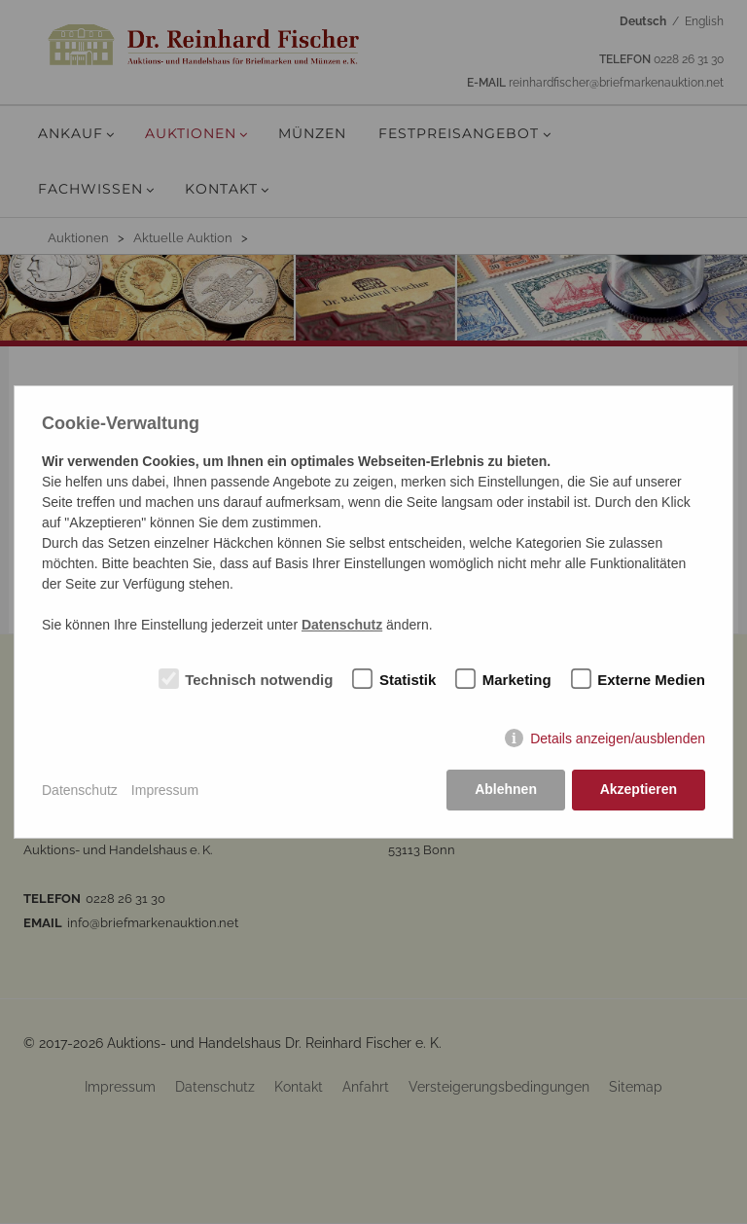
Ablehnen (506, 790)
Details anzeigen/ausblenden (617, 738)
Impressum (164, 790)
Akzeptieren (638, 790)
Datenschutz (80, 790)
